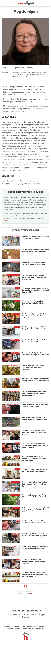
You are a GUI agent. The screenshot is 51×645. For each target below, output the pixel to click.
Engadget (7, 626)
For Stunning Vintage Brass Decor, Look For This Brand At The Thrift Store (35, 548)
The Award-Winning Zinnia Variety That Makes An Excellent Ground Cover (35, 250)
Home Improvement (15, 391)
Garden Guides (39, 626)
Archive (21, 611)
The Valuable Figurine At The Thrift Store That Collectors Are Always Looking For (34, 316)
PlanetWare (38, 628)
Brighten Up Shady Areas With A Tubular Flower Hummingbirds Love (34, 418)
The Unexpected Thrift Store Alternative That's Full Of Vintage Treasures (33, 561)
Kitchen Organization (14, 275)
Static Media (16, 615)
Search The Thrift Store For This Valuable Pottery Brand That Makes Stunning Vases (34, 458)
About (13, 611)
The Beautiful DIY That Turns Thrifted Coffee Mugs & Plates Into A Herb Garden (34, 484)
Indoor (18, 288)
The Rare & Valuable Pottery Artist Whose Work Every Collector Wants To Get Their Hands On (35, 574)
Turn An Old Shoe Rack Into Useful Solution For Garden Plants (34, 341)
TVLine (23, 626)
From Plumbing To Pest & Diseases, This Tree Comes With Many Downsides (34, 367)
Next (29, 593)
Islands (17, 628)
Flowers (17, 249)
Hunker (10, 628)
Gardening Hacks (15, 339)
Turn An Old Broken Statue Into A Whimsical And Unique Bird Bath (33, 263)
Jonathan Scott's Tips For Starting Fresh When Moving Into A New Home (35, 354)
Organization (16, 533)
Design (18, 520)
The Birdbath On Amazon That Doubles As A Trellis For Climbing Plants (33, 303)
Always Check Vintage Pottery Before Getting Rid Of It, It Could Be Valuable (35, 380)
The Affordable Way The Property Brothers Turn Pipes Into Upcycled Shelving (34, 432)
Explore (30, 626)
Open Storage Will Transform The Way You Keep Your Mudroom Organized (35, 535)
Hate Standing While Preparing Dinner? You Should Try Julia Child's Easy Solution (34, 277)
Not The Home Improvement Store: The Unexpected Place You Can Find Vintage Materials (35, 393)
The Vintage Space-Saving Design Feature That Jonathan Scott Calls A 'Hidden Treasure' (35, 445)
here (5, 220)
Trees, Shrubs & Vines (14, 365)
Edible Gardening (15, 495)
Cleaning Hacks (15, 352)
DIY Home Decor (15, 236)
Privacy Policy (34, 611)
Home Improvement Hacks (13, 430)
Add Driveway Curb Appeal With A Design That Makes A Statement (34, 328)
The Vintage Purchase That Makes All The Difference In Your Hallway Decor (35, 522)
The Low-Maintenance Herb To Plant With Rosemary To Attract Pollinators (35, 496)
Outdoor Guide (27, 628)
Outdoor (17, 327)
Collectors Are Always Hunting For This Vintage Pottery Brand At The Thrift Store (35, 510)
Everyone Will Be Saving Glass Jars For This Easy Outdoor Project (35, 237)
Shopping (17, 301)
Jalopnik (16, 626)
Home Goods (16, 314)
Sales (18, 559)
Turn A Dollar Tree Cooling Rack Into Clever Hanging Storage (35, 405)
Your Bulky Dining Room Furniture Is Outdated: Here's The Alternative (34, 470)
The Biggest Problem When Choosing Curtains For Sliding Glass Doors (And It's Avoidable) (35, 290)
